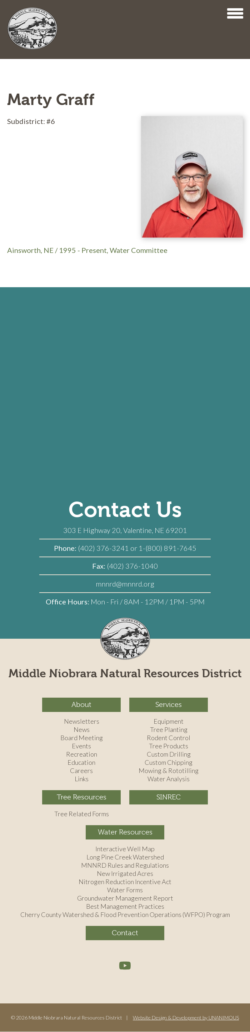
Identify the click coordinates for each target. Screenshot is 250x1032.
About (81, 705)
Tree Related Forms (81, 814)
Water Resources (125, 832)
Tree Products (168, 746)
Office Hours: (68, 601)
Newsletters (81, 721)
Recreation (81, 754)
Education (81, 762)
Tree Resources (81, 797)
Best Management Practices (125, 906)
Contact (125, 933)
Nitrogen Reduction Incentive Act (125, 882)
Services (168, 705)
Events (81, 746)
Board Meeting (81, 738)
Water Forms (125, 890)
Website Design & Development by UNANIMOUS (186, 1017)
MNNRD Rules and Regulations (125, 865)
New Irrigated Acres (125, 873)
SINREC (168, 797)
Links (82, 779)
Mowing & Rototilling (169, 770)
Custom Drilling (169, 754)
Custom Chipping (168, 762)
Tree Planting (169, 729)
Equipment (169, 721)
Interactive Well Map (125, 849)
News (82, 729)
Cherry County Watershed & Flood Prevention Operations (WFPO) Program (125, 914)
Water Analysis (169, 779)
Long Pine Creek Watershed (125, 857)
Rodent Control (168, 738)
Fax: (99, 566)
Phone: (66, 548)
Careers (81, 770)
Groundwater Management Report (125, 898)
